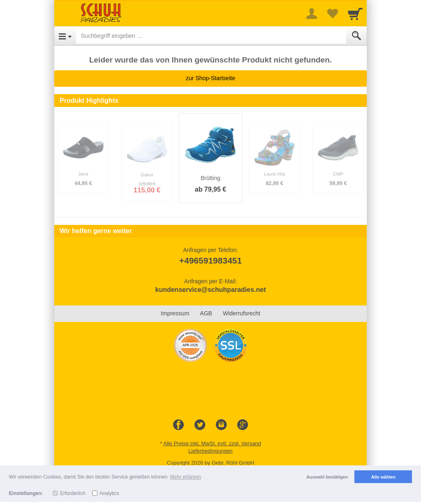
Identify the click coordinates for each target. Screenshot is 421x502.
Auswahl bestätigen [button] (327, 476)
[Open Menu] (65, 35)
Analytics (109, 493)
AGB (206, 313)
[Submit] (356, 35)
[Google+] (242, 425)
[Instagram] (221, 425)
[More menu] (311, 13)
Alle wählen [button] (383, 476)
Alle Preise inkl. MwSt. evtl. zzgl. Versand (212, 443)
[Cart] (355, 13)
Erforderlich (72, 493)
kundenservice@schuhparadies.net (210, 289)
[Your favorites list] (332, 13)
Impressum (175, 313)
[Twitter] (199, 425)
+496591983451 (210, 260)
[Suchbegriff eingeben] (211, 36)
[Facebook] (178, 425)
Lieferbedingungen (210, 451)
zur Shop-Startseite (210, 78)
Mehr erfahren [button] (185, 477)
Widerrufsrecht (241, 313)
